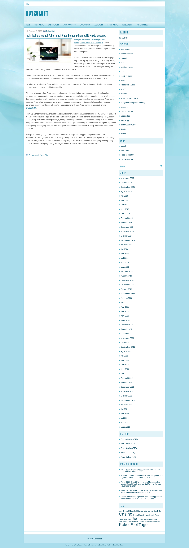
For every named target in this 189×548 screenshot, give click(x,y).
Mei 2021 (124, 418)
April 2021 (125, 422)
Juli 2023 (124, 302)
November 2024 (127, 231)
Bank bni (109, 545)
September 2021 (128, 400)
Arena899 (125, 94)
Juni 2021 (125, 413)
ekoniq (123, 134)
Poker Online (112, 24)
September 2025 (128, 187)
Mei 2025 (124, 205)
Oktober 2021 (126, 396)
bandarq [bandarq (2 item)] (141, 511)
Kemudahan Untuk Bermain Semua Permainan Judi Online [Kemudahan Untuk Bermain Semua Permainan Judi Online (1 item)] (139, 522)
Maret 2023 (125, 320)
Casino (31, 155)
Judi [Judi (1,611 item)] (136, 518)
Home (28, 4)
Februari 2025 (127, 218)
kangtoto (124, 58)
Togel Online (127, 24)
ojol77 (123, 89)
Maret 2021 (125, 427)
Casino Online (53, 24)
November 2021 (127, 391)
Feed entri (125, 150)
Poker (42, 155)
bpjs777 (124, 80)
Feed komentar (127, 155)
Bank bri (116, 545)
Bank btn (123, 545)
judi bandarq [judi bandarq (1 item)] (144, 519)
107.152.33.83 (127, 111)
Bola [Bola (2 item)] (159, 511)
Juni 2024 (125, 254)
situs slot (124, 107)
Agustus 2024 (126, 245)
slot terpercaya (127, 67)
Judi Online (98, 24)
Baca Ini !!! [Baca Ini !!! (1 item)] (134, 511)
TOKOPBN (123, 38)
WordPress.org (127, 159)
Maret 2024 (125, 267)
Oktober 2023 (126, 289)
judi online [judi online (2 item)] (153, 519)
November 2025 (127, 178)
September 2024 (128, 240)
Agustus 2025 (126, 191)
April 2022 (125, 369)
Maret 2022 (125, 373)
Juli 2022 (124, 356)
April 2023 (125, 316)
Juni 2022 (125, 360)
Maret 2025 (125, 214)
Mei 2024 (124, 258)
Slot (46, 155)
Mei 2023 (124, 311)
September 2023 (128, 294)
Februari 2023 (127, 325)
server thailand (127, 54)
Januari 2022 (126, 382)
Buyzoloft (98, 539)
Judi (37, 155)
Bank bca (102, 545)
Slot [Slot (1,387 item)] (134, 524)
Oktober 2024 (126, 236)
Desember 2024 (127, 227)
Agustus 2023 (126, 298)
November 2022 (127, 338)
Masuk (123, 146)
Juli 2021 (124, 409)
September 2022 (128, 347)
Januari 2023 (126, 329)
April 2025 (125, 209)
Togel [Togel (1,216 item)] (144, 524)
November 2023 (127, 285)
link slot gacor (126, 76)
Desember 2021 (127, 387)
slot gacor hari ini (128, 85)
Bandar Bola (85, 24)
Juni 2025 (125, 200)
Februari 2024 (127, 271)
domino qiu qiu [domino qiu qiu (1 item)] (145, 515)
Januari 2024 (126, 276)
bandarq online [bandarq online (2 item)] (151, 511)
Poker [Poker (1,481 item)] (124, 524)
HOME (28, 24)
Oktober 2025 (126, 182)
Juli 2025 (124, 196)
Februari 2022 (127, 378)
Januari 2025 (126, 222)
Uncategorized (143, 24)
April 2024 (125, 262)
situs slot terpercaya (129, 98)
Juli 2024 (124, 249)
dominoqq (125, 129)
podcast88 (125, 49)
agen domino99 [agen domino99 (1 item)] (124, 511)
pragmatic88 (31, 108)
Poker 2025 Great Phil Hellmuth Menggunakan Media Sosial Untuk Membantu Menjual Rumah (141, 483)
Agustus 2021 (126, 405)
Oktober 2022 (126, 342)
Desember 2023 (127, 280)
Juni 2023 (125, 307)
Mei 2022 (124, 365)
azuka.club (125, 116)
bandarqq (125, 120)
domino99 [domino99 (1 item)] (136, 515)
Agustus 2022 (126, 351)
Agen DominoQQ (69, 24)
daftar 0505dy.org (128, 125)
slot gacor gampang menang (133, 102)
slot (122, 62)
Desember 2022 (127, 334)
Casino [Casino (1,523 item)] (125, 514)
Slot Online (39, 24)
